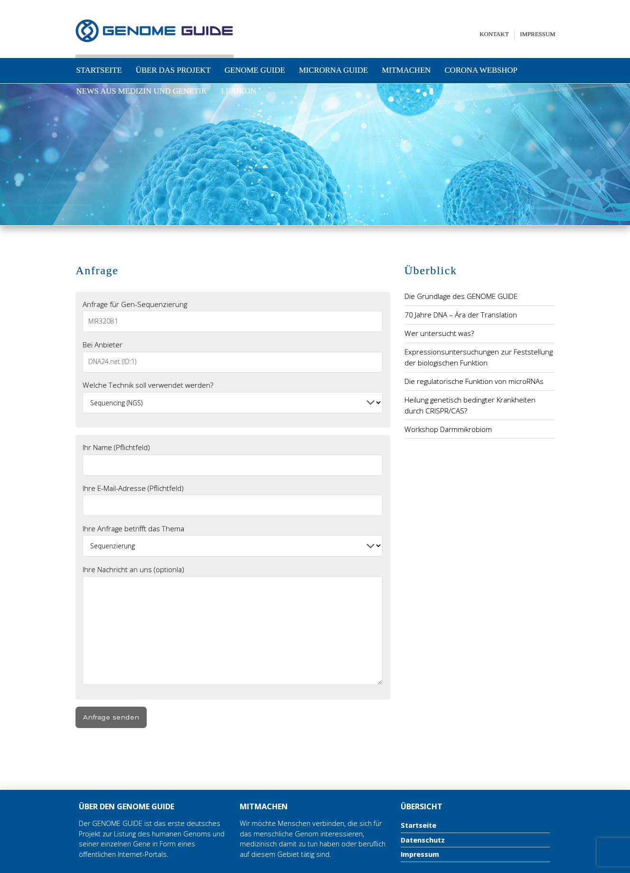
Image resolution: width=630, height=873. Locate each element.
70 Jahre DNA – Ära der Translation (460, 314)
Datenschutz (423, 839)
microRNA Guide (333, 70)
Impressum (537, 34)
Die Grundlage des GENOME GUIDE (460, 296)
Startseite (99, 70)
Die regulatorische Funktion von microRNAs (474, 381)
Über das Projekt (173, 70)
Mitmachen (406, 70)
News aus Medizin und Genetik (141, 91)
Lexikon (238, 91)
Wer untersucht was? (439, 333)
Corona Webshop (480, 70)
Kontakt (494, 34)
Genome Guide (255, 70)
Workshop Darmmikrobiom (448, 429)
